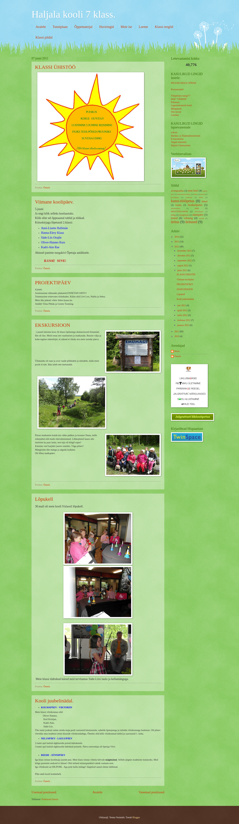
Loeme (143, 27)
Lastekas (175, 115)
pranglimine (184, 215)
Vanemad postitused (151, 792)
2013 (177, 241)
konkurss (189, 197)
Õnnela (177, 356)
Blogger (136, 817)
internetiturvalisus (184, 194)
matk (197, 208)
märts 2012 (182, 315)
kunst (201, 197)
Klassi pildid (44, 37)
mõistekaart (199, 211)
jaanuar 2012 (183, 325)
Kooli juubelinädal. (54, 700)
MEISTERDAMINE (179, 211)
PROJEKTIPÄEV (53, 282)
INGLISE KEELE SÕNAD (183, 83)
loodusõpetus (195, 204)
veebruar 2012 (184, 320)
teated (174, 218)
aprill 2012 (182, 310)
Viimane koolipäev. (54, 202)
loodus (178, 205)
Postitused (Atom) (49, 799)
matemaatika (175, 208)
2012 (177, 246)
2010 (177, 336)
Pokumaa (175, 102)
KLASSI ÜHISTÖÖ (55, 67)
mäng (173, 215)
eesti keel (193, 190)
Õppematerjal (83, 27)
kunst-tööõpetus (182, 201)
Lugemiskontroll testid (181, 105)
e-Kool (174, 132)
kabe (195, 194)
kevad (202, 194)
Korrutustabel (177, 89)
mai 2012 (181, 305)
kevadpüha (175, 197)
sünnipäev (197, 214)
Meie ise (126, 27)
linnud (204, 201)
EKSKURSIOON (52, 325)
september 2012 (184, 260)
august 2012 (183, 265)
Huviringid (106, 27)
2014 (177, 237)
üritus (175, 222)
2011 (177, 331)
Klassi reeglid (164, 27)
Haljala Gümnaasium (180, 145)
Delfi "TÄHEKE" (179, 99)
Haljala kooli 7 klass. (74, 14)
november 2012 (184, 251)
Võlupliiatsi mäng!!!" (181, 96)
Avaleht (41, 27)
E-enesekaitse (177, 139)
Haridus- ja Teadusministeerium (185, 136)
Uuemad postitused (44, 792)
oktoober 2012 (184, 255)
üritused (191, 222)
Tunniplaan (60, 27)
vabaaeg (188, 218)
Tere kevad (176, 112)
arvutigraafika (177, 191)
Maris (177, 351)
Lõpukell (44, 499)
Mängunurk (176, 108)
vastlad (201, 218)
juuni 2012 (182, 270)
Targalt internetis (178, 142)
